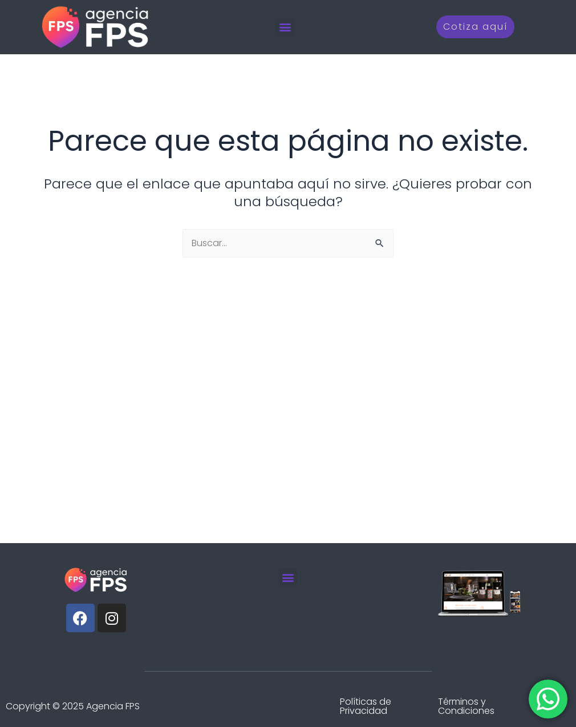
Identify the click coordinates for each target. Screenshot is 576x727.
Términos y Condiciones (466, 706)
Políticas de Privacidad (365, 706)
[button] (284, 27)
